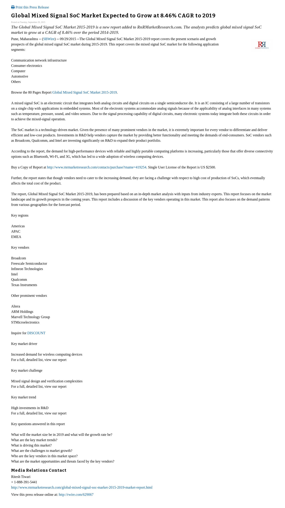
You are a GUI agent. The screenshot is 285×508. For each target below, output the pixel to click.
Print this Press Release (30, 7)
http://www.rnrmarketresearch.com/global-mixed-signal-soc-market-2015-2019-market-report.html (82, 487)
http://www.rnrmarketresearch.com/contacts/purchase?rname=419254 (96, 167)
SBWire (49, 39)
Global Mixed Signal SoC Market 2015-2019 (84, 92)
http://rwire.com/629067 (76, 494)
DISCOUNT (36, 333)
